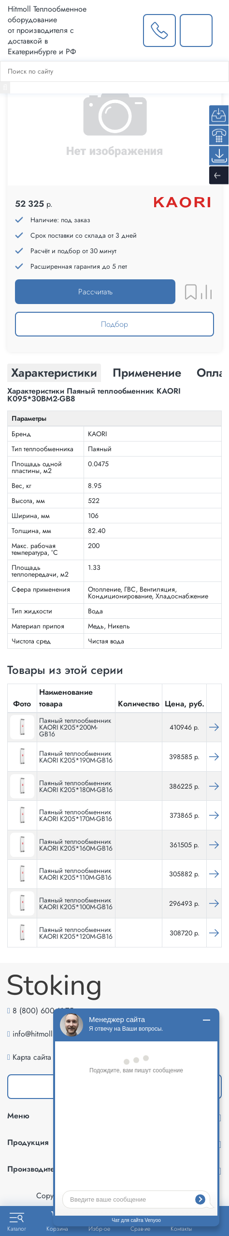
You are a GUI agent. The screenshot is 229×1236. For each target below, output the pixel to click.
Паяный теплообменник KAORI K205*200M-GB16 (75, 727)
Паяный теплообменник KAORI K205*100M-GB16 (76, 903)
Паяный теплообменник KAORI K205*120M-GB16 (76, 933)
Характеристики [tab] (54, 372)
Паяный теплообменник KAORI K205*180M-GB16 (76, 786)
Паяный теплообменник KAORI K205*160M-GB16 (76, 845)
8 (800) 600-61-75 (43, 1010)
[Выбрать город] (120, 30)
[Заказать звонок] (159, 30)
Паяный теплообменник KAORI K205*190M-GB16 (76, 756)
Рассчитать (95, 291)
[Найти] (5, 87)
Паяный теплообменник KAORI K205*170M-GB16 (75, 815)
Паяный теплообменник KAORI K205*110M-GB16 (75, 874)
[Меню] (220, 30)
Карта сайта (32, 1057)
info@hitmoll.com (41, 1033)
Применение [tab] (147, 372)
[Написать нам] (196, 30)
